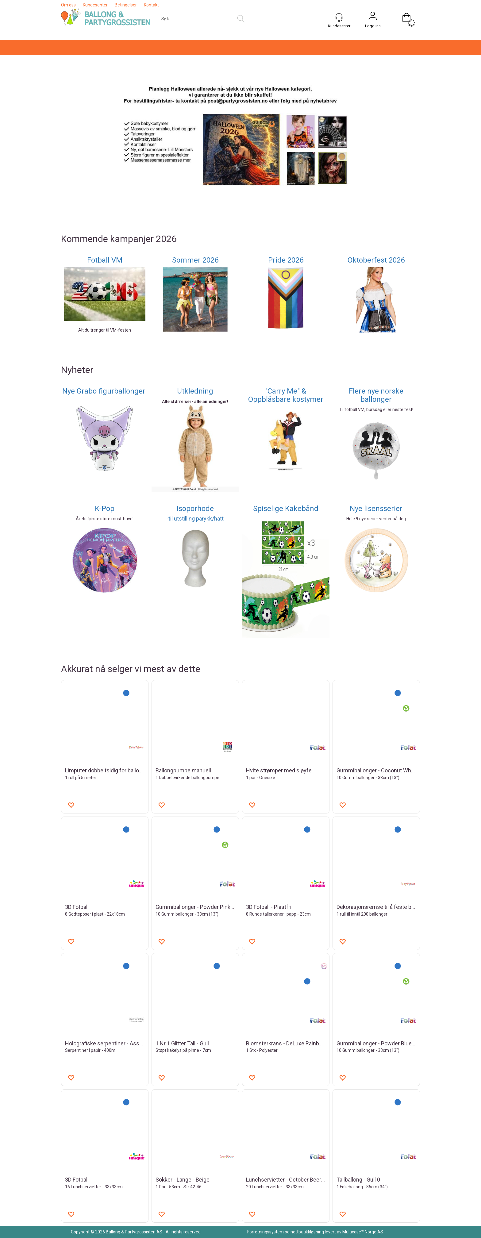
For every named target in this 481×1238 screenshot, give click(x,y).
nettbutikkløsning (307, 1231)
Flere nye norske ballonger (376, 395)
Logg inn (373, 26)
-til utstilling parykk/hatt (195, 518)
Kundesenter (95, 4)
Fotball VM (104, 260)
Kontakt (151, 4)
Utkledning (195, 391)
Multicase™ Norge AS (362, 1231)
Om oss (68, 4)
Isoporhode (195, 508)
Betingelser (126, 4)
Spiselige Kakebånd (285, 508)
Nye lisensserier (376, 508)
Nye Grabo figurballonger (104, 391)
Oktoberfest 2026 (376, 260)
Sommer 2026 (195, 260)
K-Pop (104, 508)
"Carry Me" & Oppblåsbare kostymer (285, 395)
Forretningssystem (265, 1231)
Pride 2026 (285, 260)
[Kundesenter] (339, 17)
